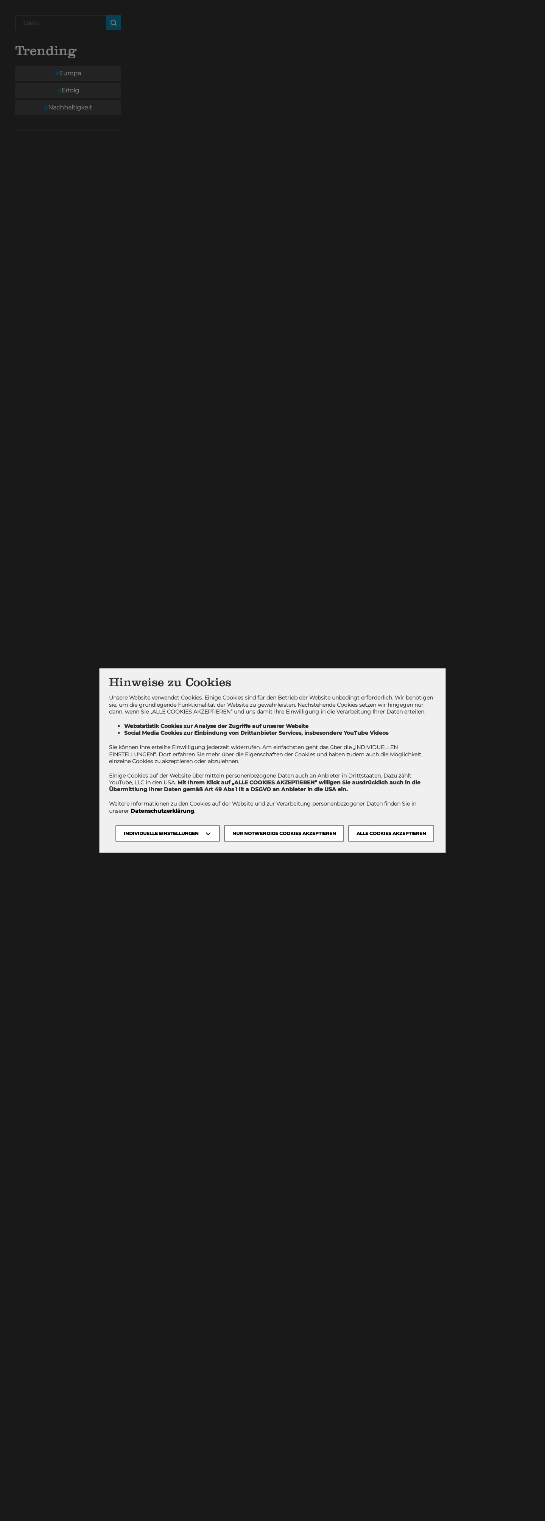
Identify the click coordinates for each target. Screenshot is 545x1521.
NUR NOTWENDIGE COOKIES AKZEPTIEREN (284, 833)
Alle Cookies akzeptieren (391, 833)
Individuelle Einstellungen (161, 833)
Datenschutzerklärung (162, 810)
